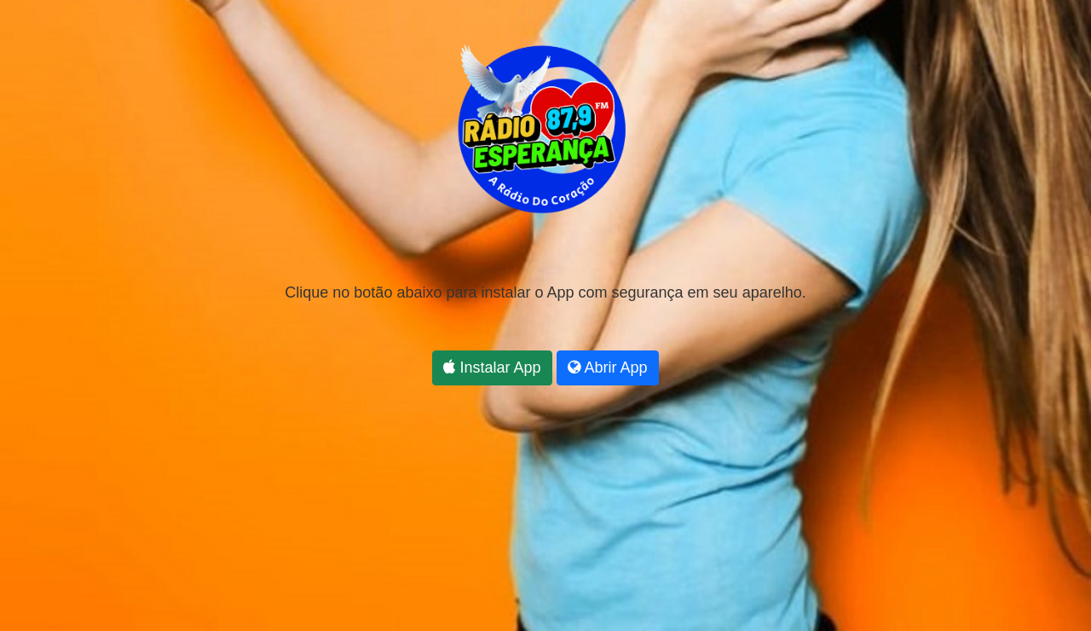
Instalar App (491, 367)
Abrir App (608, 367)
